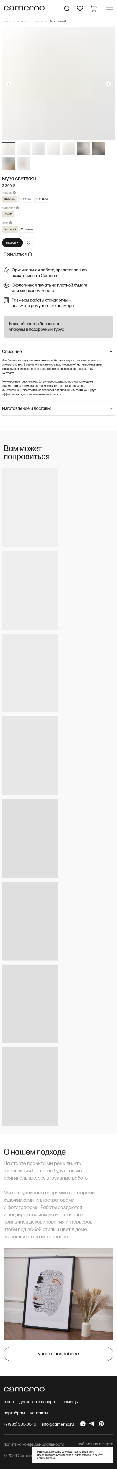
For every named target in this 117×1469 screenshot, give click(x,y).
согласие (86, 1455)
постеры (38, 21)
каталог (22, 21)
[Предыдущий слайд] (8, 83)
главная (6, 21)
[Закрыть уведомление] (110, 1450)
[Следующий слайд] (108, 83)
